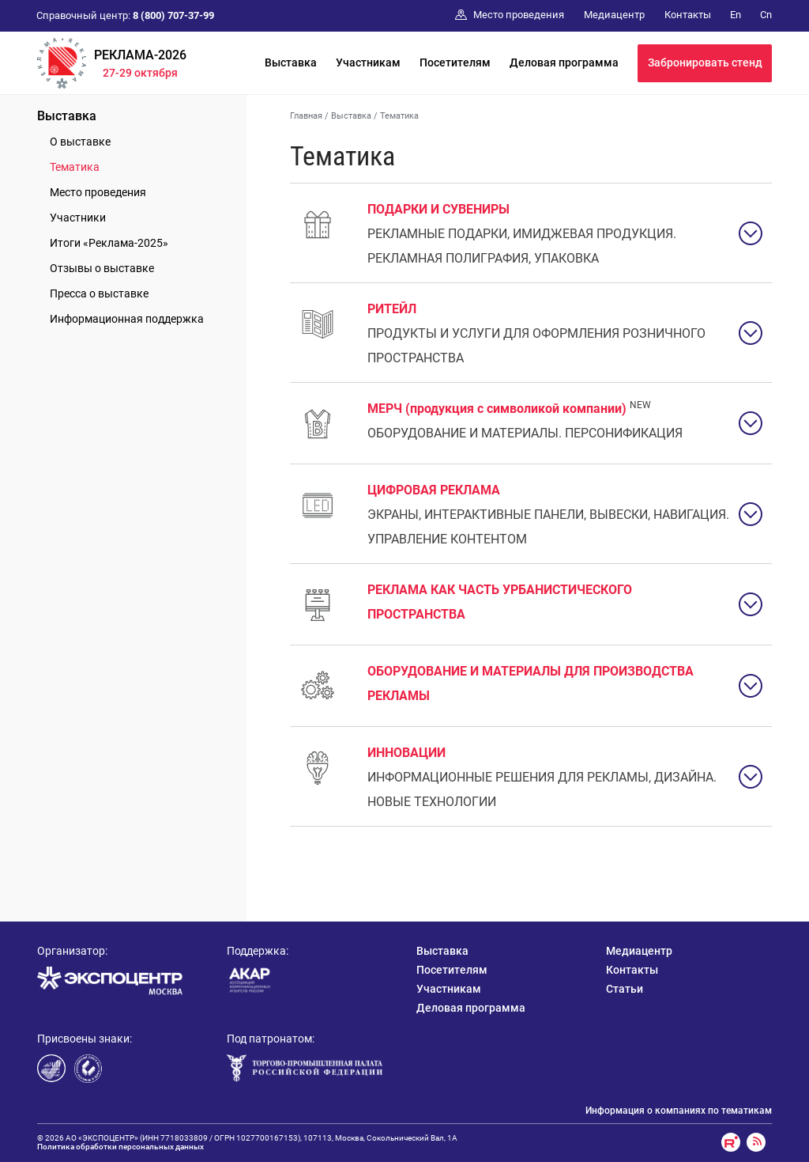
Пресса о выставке (99, 293)
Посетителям (455, 62)
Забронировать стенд (705, 62)
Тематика (75, 167)
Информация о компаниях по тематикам (678, 1110)
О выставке (80, 141)
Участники (78, 217)
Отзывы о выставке (102, 268)
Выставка (291, 62)
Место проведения (98, 192)
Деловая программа (564, 62)
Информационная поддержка (127, 318)
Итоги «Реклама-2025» (109, 243)
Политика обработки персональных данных (120, 1146)
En (735, 15)
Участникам (368, 62)
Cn (766, 15)
